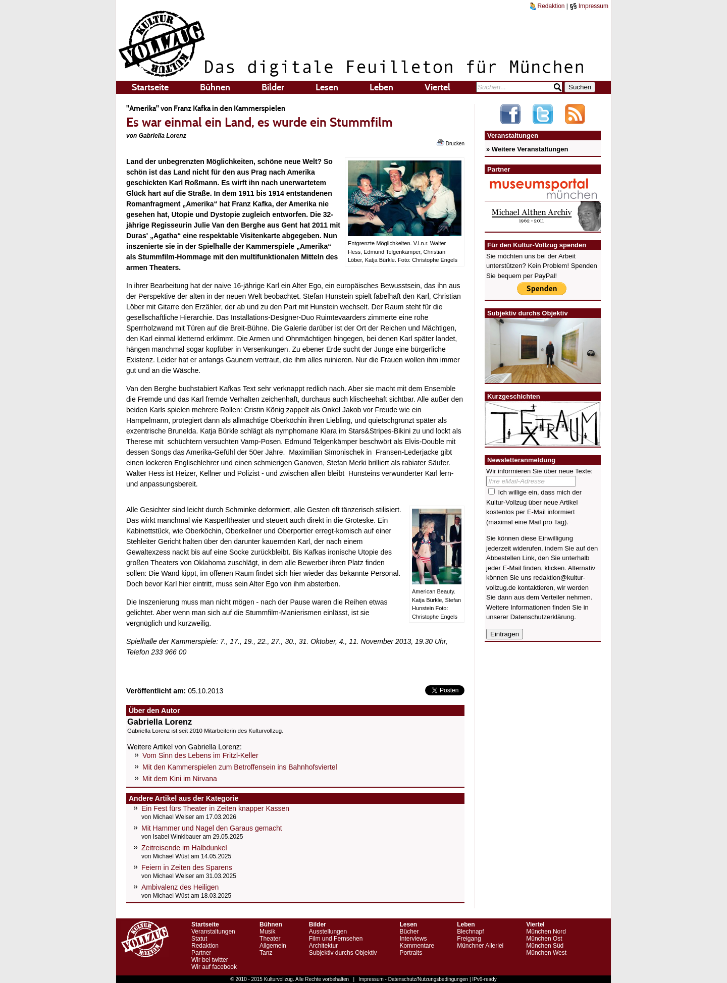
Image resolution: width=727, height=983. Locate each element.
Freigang (469, 938)
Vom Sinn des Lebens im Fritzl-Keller (200, 755)
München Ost (544, 938)
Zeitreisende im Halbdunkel (184, 848)
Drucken (450, 142)
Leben (381, 87)
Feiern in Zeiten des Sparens (186, 867)
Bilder (273, 87)
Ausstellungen (328, 931)
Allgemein (272, 945)
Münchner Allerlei (480, 945)
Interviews (413, 938)
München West (546, 952)
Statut (199, 938)
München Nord (546, 931)
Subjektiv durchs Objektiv (343, 952)
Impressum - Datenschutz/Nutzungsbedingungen (413, 979)
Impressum (588, 6)
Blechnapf (470, 931)
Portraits (410, 952)
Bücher (409, 931)
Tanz (265, 952)
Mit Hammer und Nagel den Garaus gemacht (211, 828)
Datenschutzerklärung (542, 617)
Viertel (437, 87)
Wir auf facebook (214, 966)
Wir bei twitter (209, 959)
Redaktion (547, 6)
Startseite (150, 87)
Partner (201, 952)
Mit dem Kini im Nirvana (179, 779)
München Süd (544, 945)
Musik (267, 931)
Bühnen (215, 87)
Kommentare (416, 945)
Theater (269, 938)
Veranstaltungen (213, 931)
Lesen (327, 87)
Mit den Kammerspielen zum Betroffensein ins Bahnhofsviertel (239, 767)
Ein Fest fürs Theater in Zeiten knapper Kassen (215, 808)
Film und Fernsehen (336, 938)
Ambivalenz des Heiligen (180, 887)
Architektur (323, 945)
